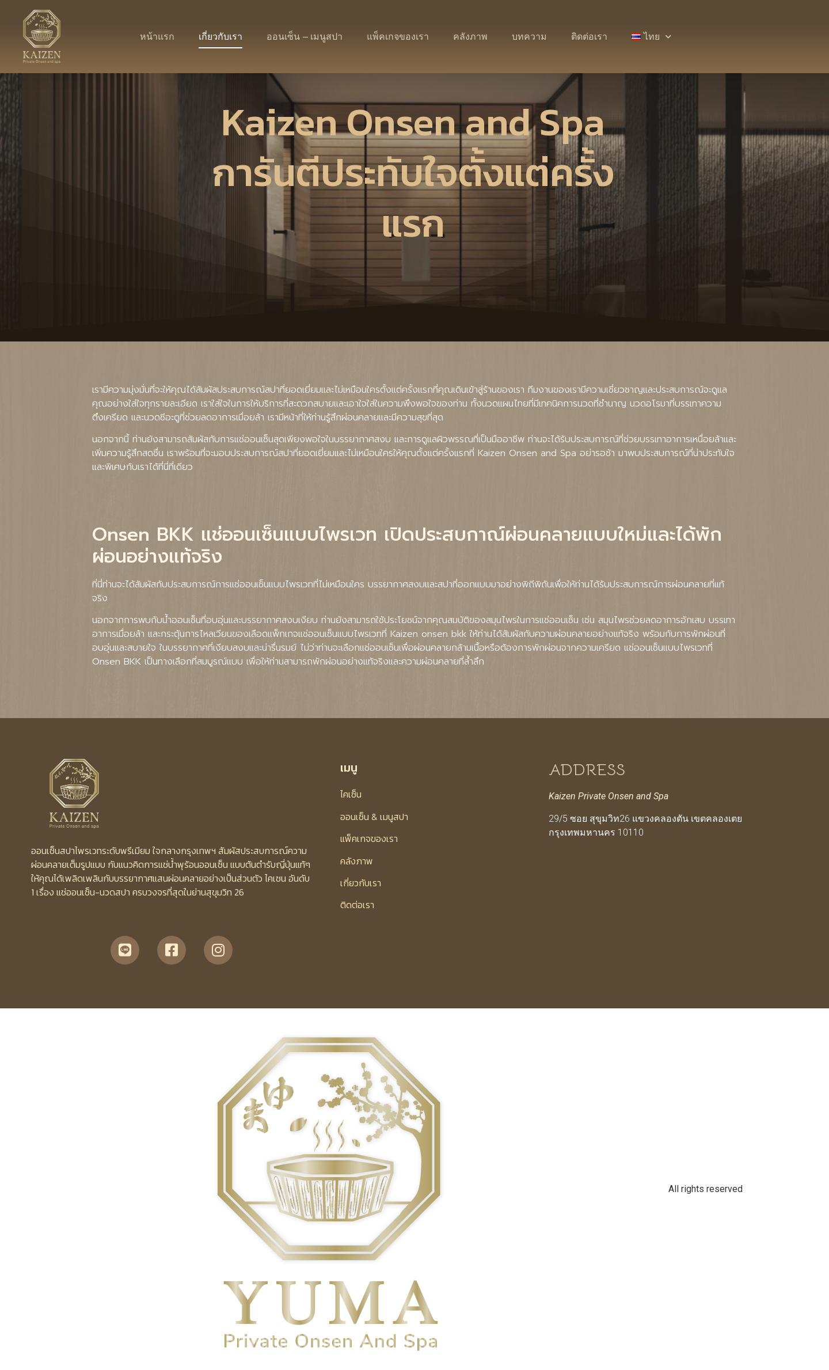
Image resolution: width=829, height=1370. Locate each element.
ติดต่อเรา (589, 36)
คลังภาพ (470, 36)
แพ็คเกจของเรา (398, 36)
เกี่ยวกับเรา (220, 36)
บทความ (529, 36)
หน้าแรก (157, 36)
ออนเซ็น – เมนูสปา (305, 36)
